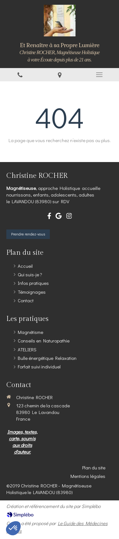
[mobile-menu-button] (99, 74)
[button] (13, 528)
